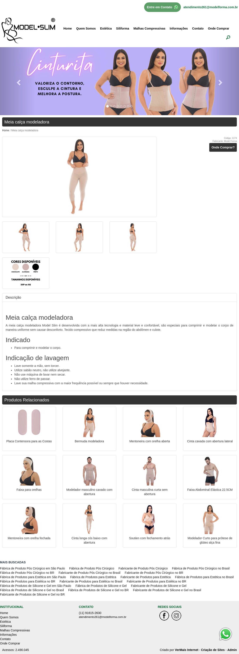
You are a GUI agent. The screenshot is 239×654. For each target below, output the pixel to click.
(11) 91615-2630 (90, 613)
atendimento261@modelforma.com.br (210, 7)
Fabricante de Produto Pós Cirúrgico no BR (154, 572)
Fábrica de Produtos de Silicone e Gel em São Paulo (35, 585)
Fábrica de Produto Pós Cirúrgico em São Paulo (32, 568)
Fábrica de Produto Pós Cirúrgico (91, 568)
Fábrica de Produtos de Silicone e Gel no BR (98, 590)
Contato (198, 28)
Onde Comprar (218, 28)
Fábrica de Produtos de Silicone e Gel (101, 585)
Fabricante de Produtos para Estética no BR (156, 581)
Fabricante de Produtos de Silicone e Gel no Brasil (167, 590)
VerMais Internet (186, 650)
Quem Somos (86, 28)
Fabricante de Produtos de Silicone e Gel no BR (32, 594)
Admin (232, 650)
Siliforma (122, 28)
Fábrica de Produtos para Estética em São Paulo (33, 577)
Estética (106, 28)
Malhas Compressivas (149, 28)
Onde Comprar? (223, 147)
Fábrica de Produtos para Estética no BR (27, 581)
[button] (18, 81)
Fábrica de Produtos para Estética (93, 577)
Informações (179, 28)
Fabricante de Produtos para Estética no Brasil (90, 581)
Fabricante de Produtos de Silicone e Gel (158, 585)
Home (67, 28)
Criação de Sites (213, 650)
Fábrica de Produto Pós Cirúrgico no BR (27, 572)
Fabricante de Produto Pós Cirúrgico (143, 568)
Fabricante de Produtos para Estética (145, 577)
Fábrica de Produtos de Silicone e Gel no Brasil (32, 590)
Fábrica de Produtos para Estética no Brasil (204, 577)
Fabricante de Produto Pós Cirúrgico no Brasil (89, 572)
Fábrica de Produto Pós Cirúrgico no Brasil (200, 568)
